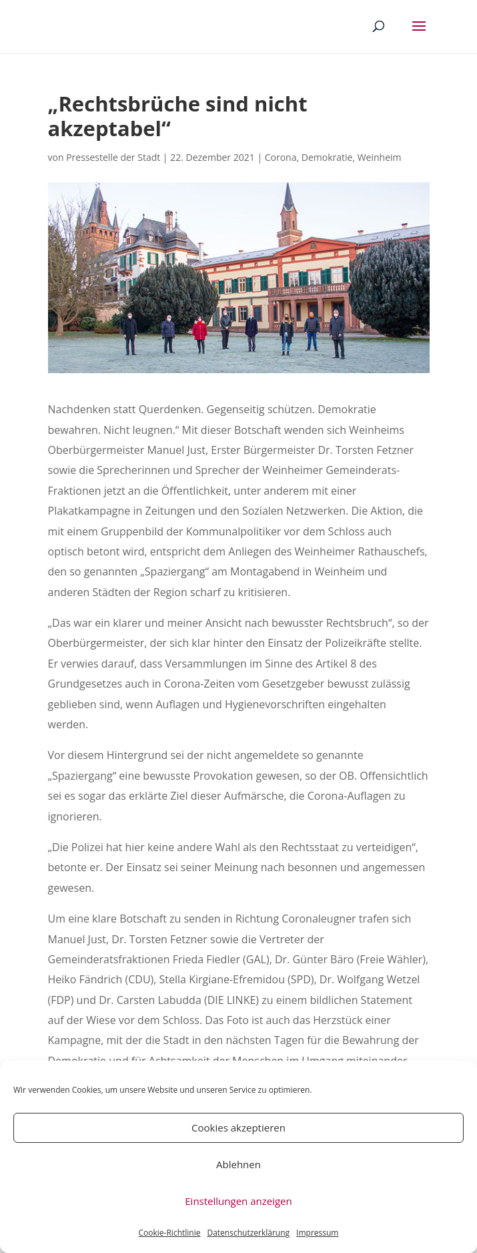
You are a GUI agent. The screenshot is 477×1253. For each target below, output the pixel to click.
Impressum (317, 1232)
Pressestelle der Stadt (113, 157)
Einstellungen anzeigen (238, 1201)
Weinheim (380, 157)
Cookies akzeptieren (238, 1127)
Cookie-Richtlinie (170, 1232)
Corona (281, 157)
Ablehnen (238, 1164)
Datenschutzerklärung (248, 1232)
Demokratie (327, 157)
